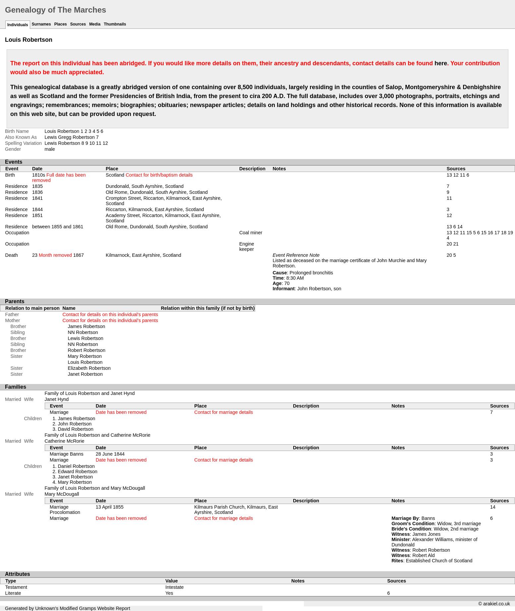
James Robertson (86, 326)
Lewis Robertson (85, 338)
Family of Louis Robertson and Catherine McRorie (97, 435)
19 (510, 232)
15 (469, 232)
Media (94, 24)
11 (98, 143)
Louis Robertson (85, 362)
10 (92, 143)
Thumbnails (115, 24)
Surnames (41, 24)
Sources (78, 24)
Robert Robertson (87, 350)
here (440, 63)
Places (60, 24)
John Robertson (75, 423)
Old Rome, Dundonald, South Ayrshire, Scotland (157, 192)
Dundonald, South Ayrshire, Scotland (145, 186)
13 (449, 175)
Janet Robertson (85, 374)
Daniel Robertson (76, 466)
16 (490, 232)
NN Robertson (83, 332)
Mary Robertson (85, 356)
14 (460, 226)
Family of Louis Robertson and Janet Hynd (90, 393)
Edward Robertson (77, 471)
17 (497, 232)
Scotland (149, 175)
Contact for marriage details (223, 412)
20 (449, 244)
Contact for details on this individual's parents (110, 314)
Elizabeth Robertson (89, 368)
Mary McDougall (62, 494)
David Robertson (75, 429)
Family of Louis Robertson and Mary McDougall (95, 488)
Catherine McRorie (65, 441)
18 (503, 232)
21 (456, 244)
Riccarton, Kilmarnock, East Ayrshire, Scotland (155, 209)
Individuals (17, 25)
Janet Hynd (57, 399)
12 (105, 143)
